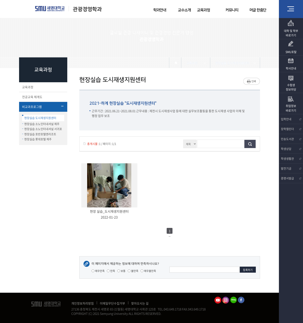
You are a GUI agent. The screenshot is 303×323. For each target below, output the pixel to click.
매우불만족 (148, 271)
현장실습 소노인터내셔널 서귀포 (42, 129)
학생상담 (291, 148)
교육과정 (203, 10)
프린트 (251, 81)
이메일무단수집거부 (112, 303)
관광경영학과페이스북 (241, 300)
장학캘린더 (291, 129)
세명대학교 (50, 8)
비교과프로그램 (42, 107)
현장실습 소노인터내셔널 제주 (40, 124)
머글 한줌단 (257, 10)
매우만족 (98, 271)
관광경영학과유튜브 (217, 300)
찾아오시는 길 (140, 303)
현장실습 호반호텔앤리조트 (39, 134)
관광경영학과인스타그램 (225, 300)
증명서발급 (291, 178)
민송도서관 (291, 139)
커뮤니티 (231, 10)
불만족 (133, 271)
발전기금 (291, 168)
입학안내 (291, 119)
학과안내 (159, 10)
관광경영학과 (87, 9)
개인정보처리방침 (82, 303)
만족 (111, 271)
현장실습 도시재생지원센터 (39, 117)
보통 (121, 271)
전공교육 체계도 (42, 97)
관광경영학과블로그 (233, 300)
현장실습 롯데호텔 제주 (37, 139)
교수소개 (184, 10)
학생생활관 (291, 158)
